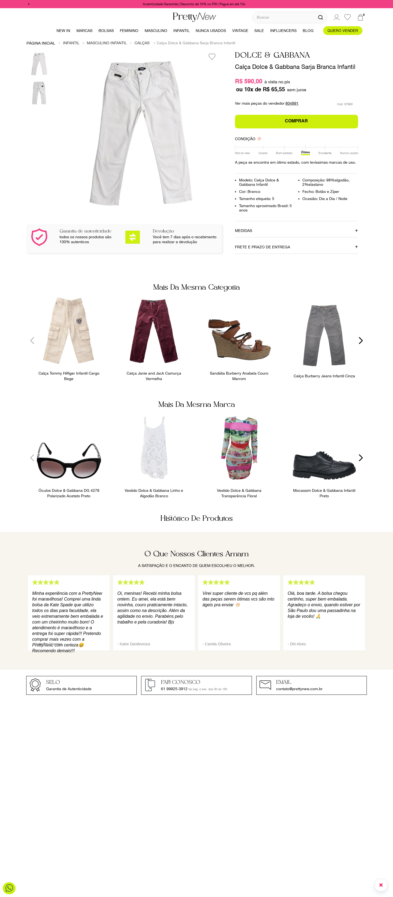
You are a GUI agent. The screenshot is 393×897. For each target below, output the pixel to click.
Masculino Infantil (107, 43)
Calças (142, 43)
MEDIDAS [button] (243, 230)
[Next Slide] (361, 340)
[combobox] (289, 17)
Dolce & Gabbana (272, 55)
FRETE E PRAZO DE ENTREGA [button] (262, 247)
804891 (292, 103)
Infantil (71, 43)
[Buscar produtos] (320, 17)
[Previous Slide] (32, 340)
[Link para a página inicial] (41, 43)
